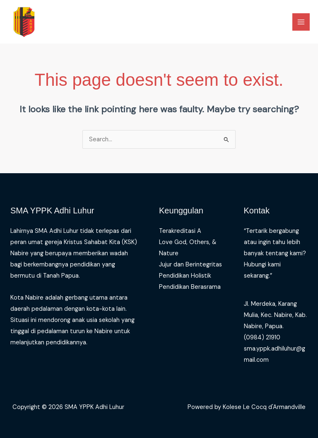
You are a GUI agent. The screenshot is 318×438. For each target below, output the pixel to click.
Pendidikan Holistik (185, 276)
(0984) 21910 (262, 337)
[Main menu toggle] (301, 22)
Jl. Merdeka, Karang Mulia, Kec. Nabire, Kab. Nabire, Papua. (275, 315)
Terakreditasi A (180, 231)
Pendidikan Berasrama (190, 287)
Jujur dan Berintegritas (190, 265)
